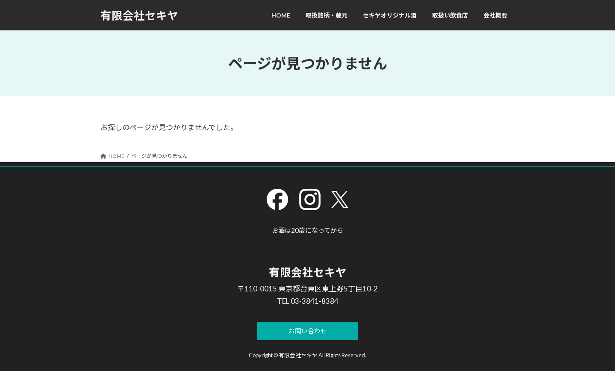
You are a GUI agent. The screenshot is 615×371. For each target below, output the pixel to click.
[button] (307, 331)
